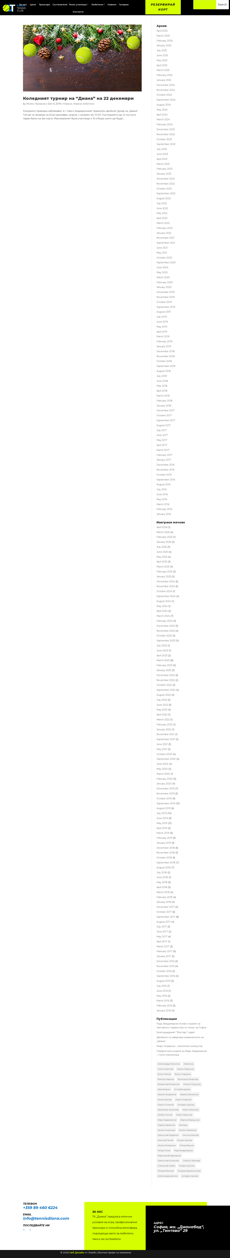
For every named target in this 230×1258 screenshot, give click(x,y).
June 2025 (162, 55)
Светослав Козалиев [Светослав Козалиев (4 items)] (168, 1160)
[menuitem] (33, 4)
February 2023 (164, 168)
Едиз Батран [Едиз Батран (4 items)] (164, 1089)
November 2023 (166, 134)
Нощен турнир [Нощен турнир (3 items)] (184, 1140)
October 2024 (164, 94)
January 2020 (164, 287)
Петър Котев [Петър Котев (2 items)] (164, 1150)
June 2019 (162, 321)
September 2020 (166, 262)
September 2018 (166, 366)
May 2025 (162, 60)
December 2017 (166, 410)
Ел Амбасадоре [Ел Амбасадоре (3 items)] (182, 1089)
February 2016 (164, 509)
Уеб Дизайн (76, 1252)
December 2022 (166, 178)
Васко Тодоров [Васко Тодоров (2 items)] (183, 1074)
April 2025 (162, 65)
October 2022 (164, 188)
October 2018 (164, 361)
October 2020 (164, 257)
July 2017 (162, 430)
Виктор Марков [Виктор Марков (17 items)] (166, 1079)
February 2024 (165, 124)
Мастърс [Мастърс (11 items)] (183, 1125)
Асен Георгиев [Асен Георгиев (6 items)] (165, 1069)
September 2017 (166, 420)
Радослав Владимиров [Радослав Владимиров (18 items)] (169, 1155)
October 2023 (164, 139)
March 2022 (163, 223)
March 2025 (163, 70)
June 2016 (162, 494)
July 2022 (162, 203)
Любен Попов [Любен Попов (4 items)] (165, 1115)
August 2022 (164, 198)
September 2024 (166, 99)
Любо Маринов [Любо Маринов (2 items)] (184, 1115)
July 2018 (162, 376)
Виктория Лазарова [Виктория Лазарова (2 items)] (188, 1079)
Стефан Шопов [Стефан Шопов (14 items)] (186, 1165)
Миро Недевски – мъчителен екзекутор (180, 1046)
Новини (67, 103)
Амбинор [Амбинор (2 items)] (188, 1064)
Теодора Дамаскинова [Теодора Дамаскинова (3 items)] (189, 1171)
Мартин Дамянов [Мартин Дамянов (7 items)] (166, 1125)
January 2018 (164, 405)
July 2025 (162, 50)
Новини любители (83, 103)
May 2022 (162, 213)
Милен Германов (36, 103)
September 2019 (166, 307)
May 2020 (162, 272)
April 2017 (162, 445)
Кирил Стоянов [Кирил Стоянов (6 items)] (166, 1104)
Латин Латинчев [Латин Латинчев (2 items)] (190, 1109)
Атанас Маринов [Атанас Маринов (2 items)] (185, 1069)
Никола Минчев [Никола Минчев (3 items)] (191, 1135)
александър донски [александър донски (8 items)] (168, 1176)
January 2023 (164, 173)
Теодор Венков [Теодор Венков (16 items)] (166, 1171)
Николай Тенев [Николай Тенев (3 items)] (165, 1140)
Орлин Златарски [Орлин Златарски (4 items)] (167, 1145)
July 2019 (162, 316)
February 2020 (165, 282)
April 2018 (162, 390)
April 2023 (162, 159)
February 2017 (164, 455)
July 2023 (162, 149)
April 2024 (162, 114)
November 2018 (166, 356)
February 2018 (164, 400)
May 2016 (162, 499)
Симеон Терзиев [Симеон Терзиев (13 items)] (191, 1160)
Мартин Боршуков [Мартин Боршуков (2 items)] (189, 1120)
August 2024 (164, 104)
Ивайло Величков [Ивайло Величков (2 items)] (189, 1094)
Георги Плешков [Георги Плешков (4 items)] (192, 1084)
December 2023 (166, 129)
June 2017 (162, 435)
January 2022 (164, 233)
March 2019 (163, 336)
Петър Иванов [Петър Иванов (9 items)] (187, 1145)
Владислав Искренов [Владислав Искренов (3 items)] (168, 1084)
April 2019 (162, 331)
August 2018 (164, 371)
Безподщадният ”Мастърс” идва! (176, 1032)
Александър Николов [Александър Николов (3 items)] (169, 1064)
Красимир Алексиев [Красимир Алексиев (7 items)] (168, 1109)
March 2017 (163, 450)
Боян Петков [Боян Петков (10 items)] (164, 1074)
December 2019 (166, 292)
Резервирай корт (163, 7)
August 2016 (163, 484)
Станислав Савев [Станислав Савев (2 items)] (166, 1165)
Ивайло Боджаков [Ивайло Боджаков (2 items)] (167, 1094)
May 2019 (162, 326)
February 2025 (164, 75)
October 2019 (164, 302)
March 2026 (163, 35)
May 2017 (162, 440)
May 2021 (162, 252)
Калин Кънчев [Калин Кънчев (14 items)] (165, 1099)
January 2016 (164, 514)
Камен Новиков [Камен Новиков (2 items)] (183, 1099)
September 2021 (166, 242)
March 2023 (163, 164)
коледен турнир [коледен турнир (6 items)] (190, 1176)
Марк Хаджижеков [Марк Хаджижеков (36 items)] (167, 1120)
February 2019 (164, 341)
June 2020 (162, 267)
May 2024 (162, 109)
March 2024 (163, 119)
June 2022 (162, 208)
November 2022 (166, 183)
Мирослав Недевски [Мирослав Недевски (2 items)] (168, 1135)
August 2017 (164, 425)
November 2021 (165, 237)
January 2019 (164, 346)
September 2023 (166, 144)
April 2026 (162, 30)
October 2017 (164, 415)
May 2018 (162, 385)
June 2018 (162, 381)
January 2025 (164, 80)
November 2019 (166, 297)
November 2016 (165, 469)
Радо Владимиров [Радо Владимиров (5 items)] (183, 1150)
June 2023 (162, 154)
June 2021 (162, 247)
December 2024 (166, 85)
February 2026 (164, 40)
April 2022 (162, 218)
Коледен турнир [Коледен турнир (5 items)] (186, 1104)
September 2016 (166, 479)
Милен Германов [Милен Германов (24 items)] (187, 1130)
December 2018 (166, 351)
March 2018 (163, 395)
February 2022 (164, 228)
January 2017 (164, 459)
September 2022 (166, 193)
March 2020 (163, 277)
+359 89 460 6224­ (40, 1207)
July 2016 (162, 489)
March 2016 (163, 504)
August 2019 (164, 311)
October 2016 (164, 474)
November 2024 (166, 90)
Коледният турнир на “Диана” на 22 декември (78, 98)
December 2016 (165, 464)
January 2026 (164, 45)
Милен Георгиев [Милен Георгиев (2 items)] (166, 1130)
